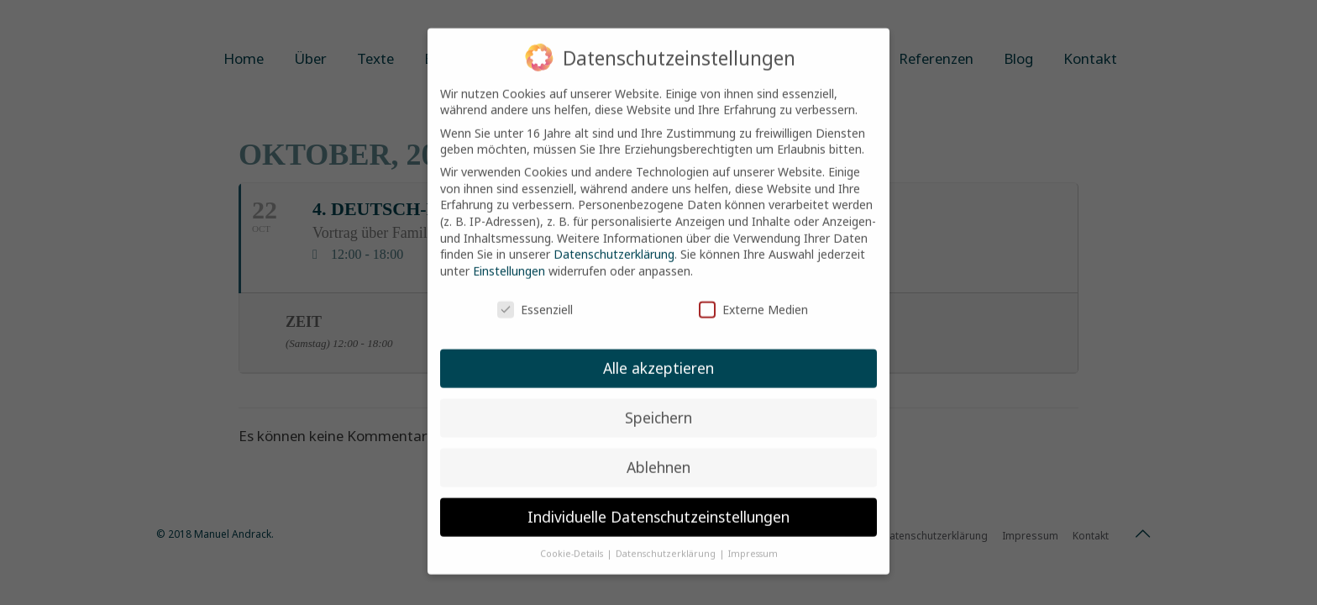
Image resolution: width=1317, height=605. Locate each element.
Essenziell (535, 294)
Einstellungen (509, 256)
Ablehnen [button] (658, 452)
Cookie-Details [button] (573, 538)
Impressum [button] (753, 538)
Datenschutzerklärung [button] (667, 538)
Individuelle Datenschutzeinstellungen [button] (658, 502)
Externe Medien (753, 294)
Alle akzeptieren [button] (658, 353)
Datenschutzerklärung (614, 239)
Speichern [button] (658, 402)
